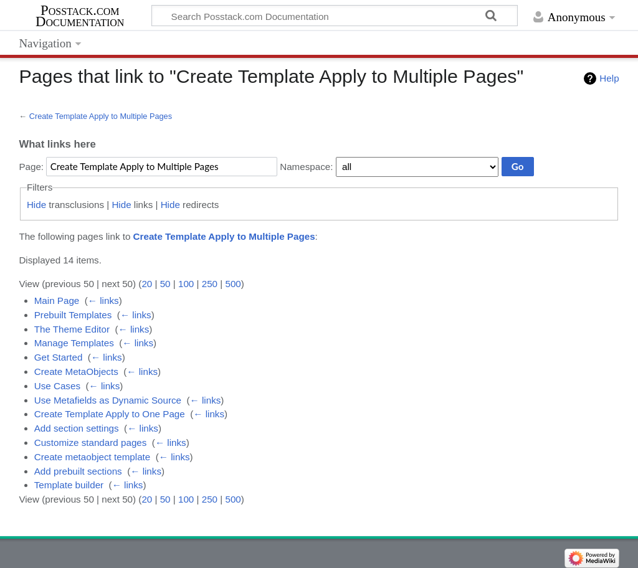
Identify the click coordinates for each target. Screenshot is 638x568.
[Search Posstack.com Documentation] (334, 16)
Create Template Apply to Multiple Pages (100, 116)
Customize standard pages (90, 442)
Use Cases (57, 386)
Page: (31, 166)
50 (165, 283)
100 (186, 283)
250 (209, 283)
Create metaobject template (92, 457)
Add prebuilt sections (78, 471)
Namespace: (306, 166)
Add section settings (76, 428)
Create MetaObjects (76, 371)
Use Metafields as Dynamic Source (107, 400)
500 (232, 283)
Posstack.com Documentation (80, 16)
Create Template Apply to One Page (109, 414)
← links (103, 300)
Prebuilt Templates (73, 315)
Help (609, 78)
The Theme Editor (72, 329)
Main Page (57, 300)
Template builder (68, 485)
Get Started (58, 357)
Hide (36, 204)
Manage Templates (74, 343)
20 (146, 283)
